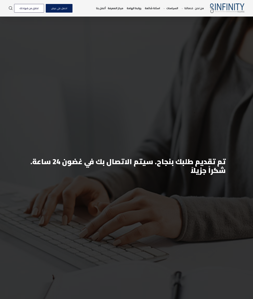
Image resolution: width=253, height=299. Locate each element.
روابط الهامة (134, 8)
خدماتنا (188, 8)
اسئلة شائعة (152, 8)
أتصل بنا (101, 8)
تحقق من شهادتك (29, 8)
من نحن (199, 8)
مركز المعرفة (115, 8)
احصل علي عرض (59, 8)
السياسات (172, 8)
